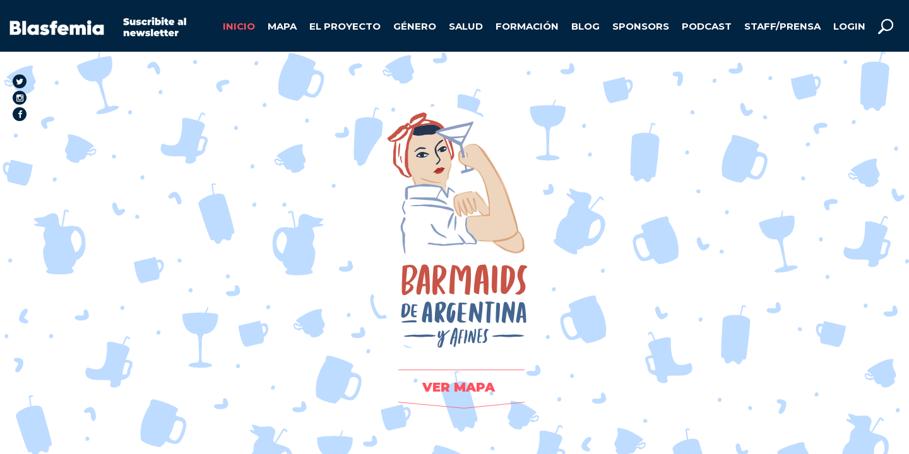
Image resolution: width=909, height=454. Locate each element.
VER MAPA (458, 387)
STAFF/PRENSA (782, 26)
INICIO (239, 26)
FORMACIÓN (527, 26)
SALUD (466, 26)
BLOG (585, 26)
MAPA (282, 26)
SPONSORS (640, 26)
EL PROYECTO (345, 26)
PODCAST (707, 26)
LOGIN (849, 26)
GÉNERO (414, 26)
